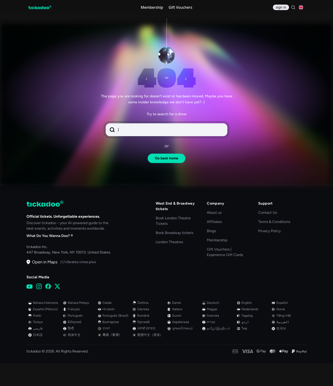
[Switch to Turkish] (44, 345)
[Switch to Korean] (288, 351)
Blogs (211, 253)
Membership (152, 7)
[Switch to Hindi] (79, 351)
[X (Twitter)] (57, 309)
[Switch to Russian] (149, 345)
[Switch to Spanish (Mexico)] (44, 332)
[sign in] (281, 7)
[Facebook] (48, 309)
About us (214, 235)
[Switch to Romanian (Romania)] (149, 338)
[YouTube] (29, 309)
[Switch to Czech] (149, 325)
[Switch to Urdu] (253, 345)
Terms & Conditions (274, 244)
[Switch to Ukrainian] (183, 345)
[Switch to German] (218, 325)
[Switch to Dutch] (253, 332)
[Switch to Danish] (183, 325)
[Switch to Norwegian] (288, 332)
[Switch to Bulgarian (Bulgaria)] (114, 345)
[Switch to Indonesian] (44, 325)
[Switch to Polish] (44, 338)
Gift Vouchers (180, 7)
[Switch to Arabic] (288, 345)
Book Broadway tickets (174, 255)
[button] (166, 152)
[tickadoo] (44, 226)
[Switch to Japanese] (44, 357)
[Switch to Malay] (79, 325)
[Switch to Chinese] (79, 357)
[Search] (293, 7)
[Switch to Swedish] (218, 338)
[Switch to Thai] (253, 351)
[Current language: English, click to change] (301, 7)
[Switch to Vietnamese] (288, 338)
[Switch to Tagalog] (253, 338)
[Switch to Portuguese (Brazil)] (114, 338)
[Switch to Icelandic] (149, 332)
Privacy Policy (269, 253)
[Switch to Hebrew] (218, 345)
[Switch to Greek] (79, 345)
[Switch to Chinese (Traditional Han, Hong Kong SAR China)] (149, 357)
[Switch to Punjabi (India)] (149, 351)
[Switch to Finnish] (183, 338)
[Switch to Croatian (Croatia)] (114, 332)
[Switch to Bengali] (114, 351)
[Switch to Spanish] (288, 325)
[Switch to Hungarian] (218, 332)
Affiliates (214, 244)
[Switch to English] (253, 325)
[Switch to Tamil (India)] (218, 351)
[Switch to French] (79, 332)
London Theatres (169, 264)
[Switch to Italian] (183, 332)
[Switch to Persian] (44, 351)
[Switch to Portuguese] (79, 338)
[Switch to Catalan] (114, 325)
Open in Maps (41, 284)
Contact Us (267, 235)
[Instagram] (39, 309)
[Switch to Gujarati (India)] (183, 351)
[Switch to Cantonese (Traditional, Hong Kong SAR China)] (114, 357)
